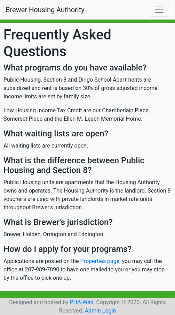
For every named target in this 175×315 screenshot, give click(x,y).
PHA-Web (81, 302)
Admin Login (100, 310)
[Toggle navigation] (159, 10)
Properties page (100, 261)
